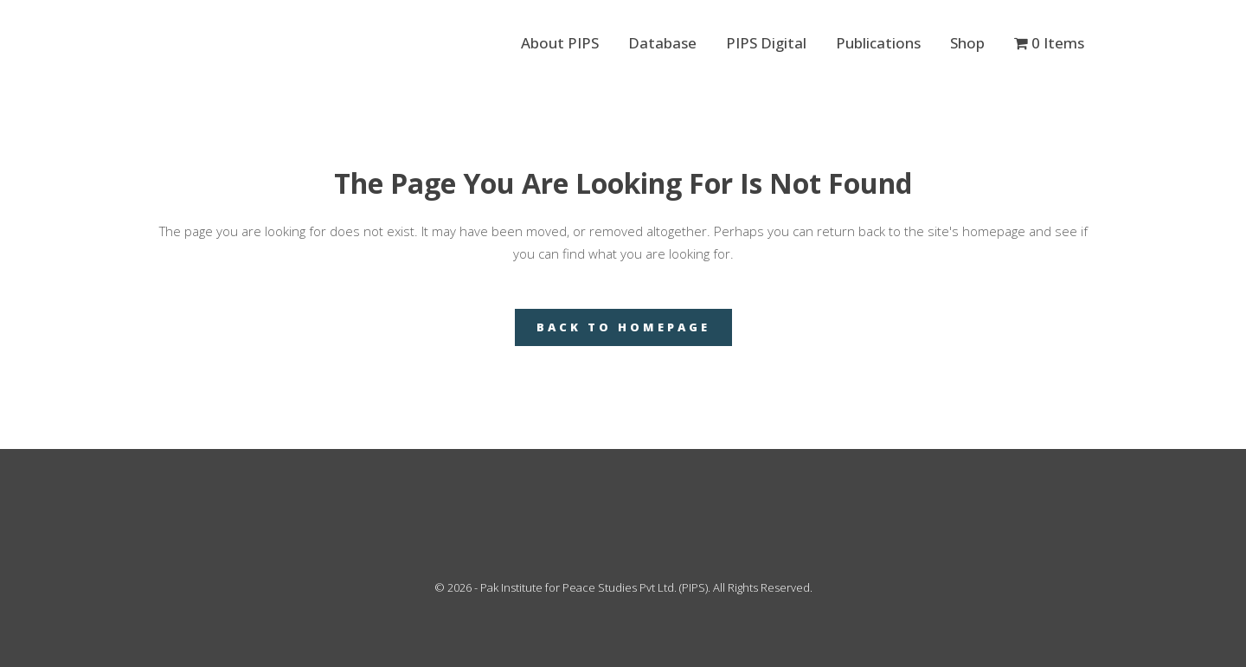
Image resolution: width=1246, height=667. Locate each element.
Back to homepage (623, 327)
